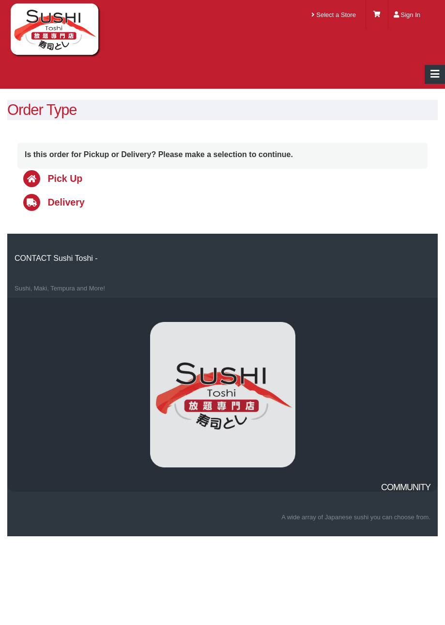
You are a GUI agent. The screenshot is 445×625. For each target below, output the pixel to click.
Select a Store (333, 14)
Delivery (54, 202)
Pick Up (52, 178)
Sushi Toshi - (75, 258)
